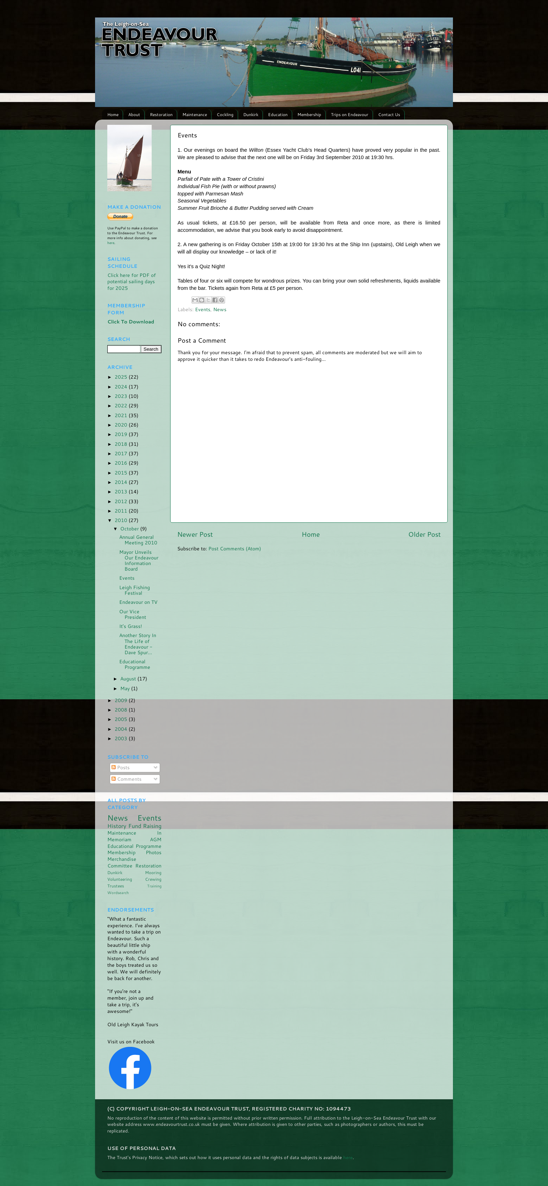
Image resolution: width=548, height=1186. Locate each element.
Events (202, 309)
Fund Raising (145, 826)
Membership (309, 114)
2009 (122, 700)
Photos (153, 852)
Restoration (161, 114)
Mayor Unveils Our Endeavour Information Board (138, 560)
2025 (122, 376)
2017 (122, 453)
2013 (122, 491)
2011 (122, 510)
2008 (122, 709)
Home (112, 114)
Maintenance (194, 114)
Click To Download (130, 321)
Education (278, 114)
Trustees (115, 886)
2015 (122, 472)
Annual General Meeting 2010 (138, 540)
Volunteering (119, 879)
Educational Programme (134, 664)
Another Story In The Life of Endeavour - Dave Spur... (137, 644)
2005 (122, 719)
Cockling (225, 114)
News (219, 309)
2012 (122, 501)
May (125, 688)
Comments (126, 779)
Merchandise (121, 859)
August (128, 678)
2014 (122, 482)
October (130, 528)
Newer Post (195, 534)
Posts (120, 767)
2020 (122, 424)
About (134, 114)
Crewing (153, 879)
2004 (122, 729)
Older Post (424, 534)
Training (154, 885)
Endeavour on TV (138, 602)
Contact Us (389, 114)
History (116, 826)
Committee (119, 865)
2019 (122, 434)
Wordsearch (118, 892)
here (110, 242)
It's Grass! (130, 626)
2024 (122, 386)
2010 (122, 520)
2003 (122, 738)
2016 (122, 462)
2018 (122, 444)
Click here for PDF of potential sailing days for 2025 (131, 282)
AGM (155, 839)
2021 (122, 415)
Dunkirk (250, 114)
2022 (122, 405)
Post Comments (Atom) (234, 548)
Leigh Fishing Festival (134, 590)
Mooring (153, 873)
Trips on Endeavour (349, 114)
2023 (122, 396)
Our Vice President (132, 614)
